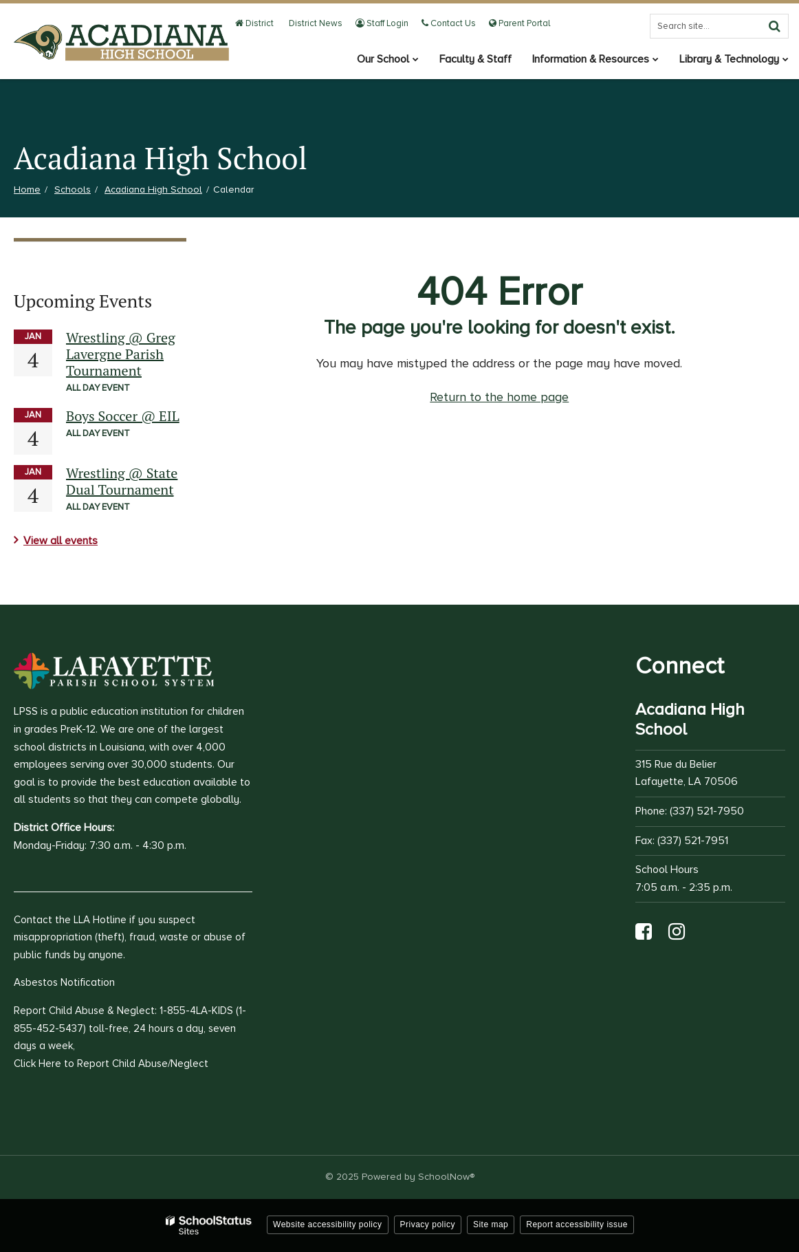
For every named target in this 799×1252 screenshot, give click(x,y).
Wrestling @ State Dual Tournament (121, 481)
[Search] (774, 26)
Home (27, 189)
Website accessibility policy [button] (327, 1224)
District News (314, 23)
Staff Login (381, 23)
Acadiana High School (153, 189)
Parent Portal (519, 23)
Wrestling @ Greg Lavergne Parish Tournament (120, 354)
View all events (60, 541)
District (254, 23)
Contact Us (449, 23)
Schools (72, 189)
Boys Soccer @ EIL (122, 416)
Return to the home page (499, 396)
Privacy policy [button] (427, 1224)
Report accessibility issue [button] (577, 1224)
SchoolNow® (446, 1177)
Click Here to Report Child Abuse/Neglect (111, 1063)
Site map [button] (490, 1224)
